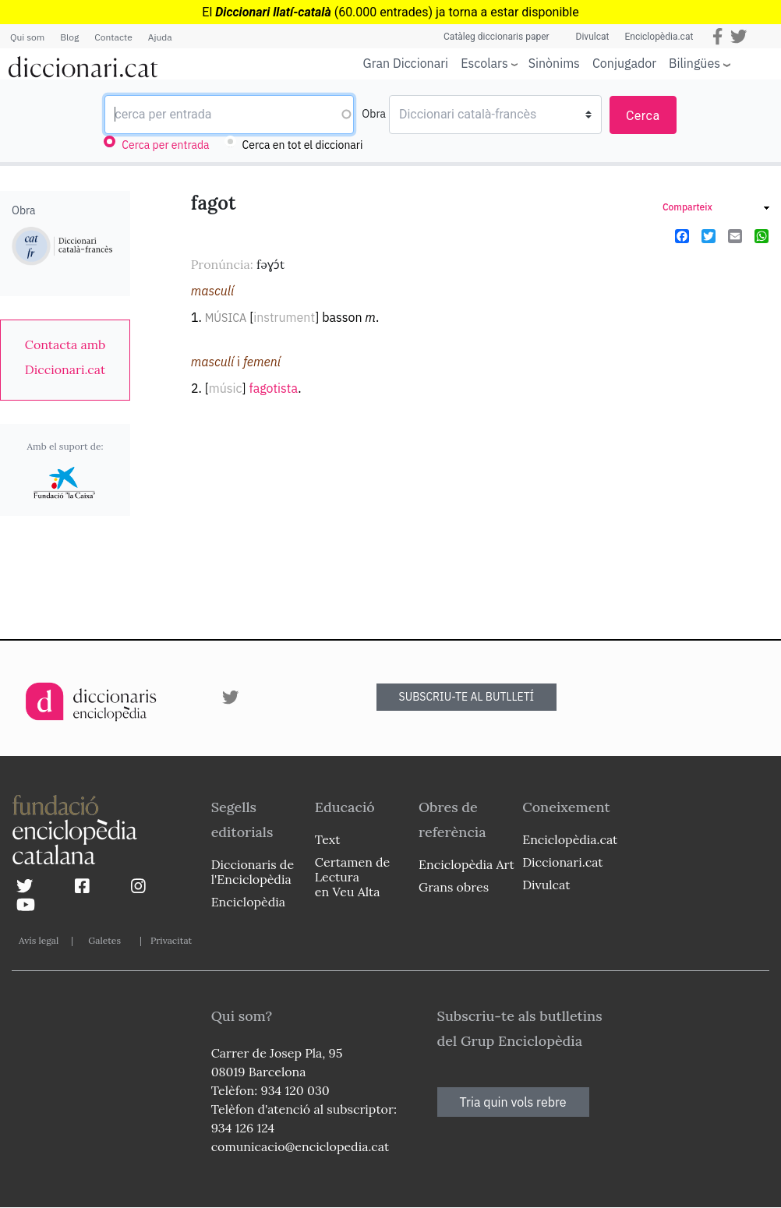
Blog (69, 37)
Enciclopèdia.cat (658, 36)
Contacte (113, 37)
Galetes (104, 940)
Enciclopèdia (248, 902)
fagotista (273, 388)
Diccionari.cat (562, 862)
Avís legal (38, 940)
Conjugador (624, 63)
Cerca (643, 115)
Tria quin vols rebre (513, 1102)
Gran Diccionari (406, 63)
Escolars (484, 62)
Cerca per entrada (165, 145)
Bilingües (694, 62)
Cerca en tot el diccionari (302, 145)
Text (328, 839)
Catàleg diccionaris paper (497, 36)
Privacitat (171, 940)
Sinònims (554, 63)
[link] (65, 357)
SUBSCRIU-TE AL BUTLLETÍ (467, 697)
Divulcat (593, 36)
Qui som (27, 37)
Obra (374, 114)
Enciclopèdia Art (466, 864)
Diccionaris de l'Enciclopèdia (252, 872)
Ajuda (160, 37)
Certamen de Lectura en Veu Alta (352, 876)
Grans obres (454, 887)
